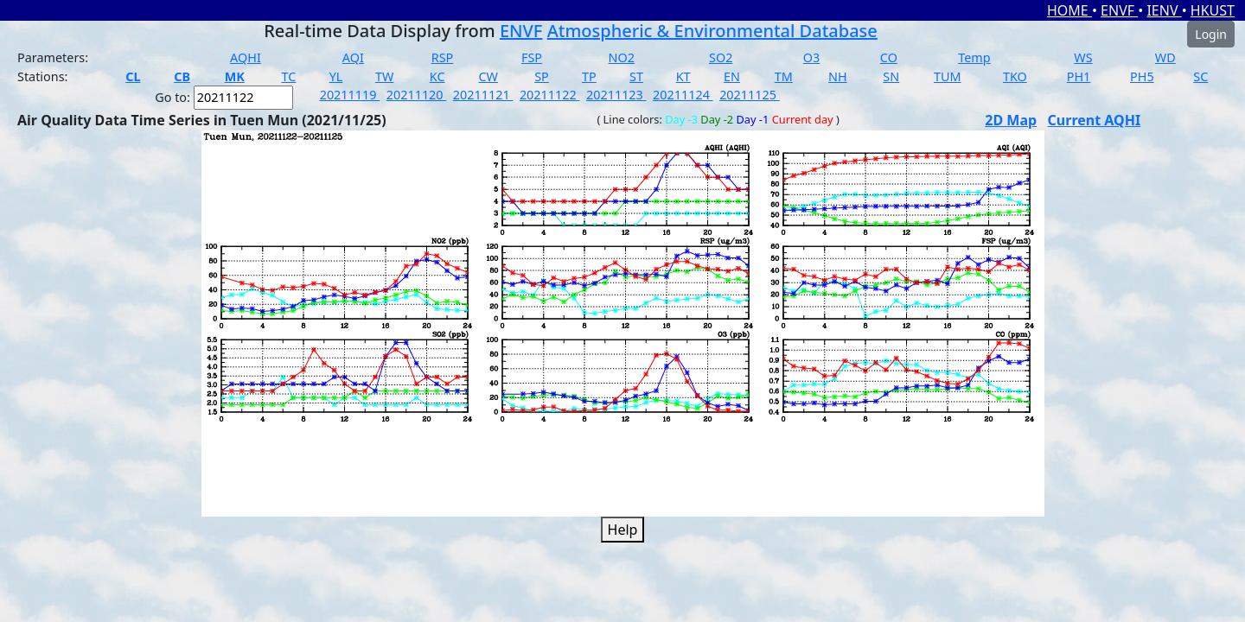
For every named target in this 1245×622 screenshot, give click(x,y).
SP (541, 76)
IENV (1163, 10)
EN (732, 76)
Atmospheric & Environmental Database (712, 30)
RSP (442, 57)
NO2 (622, 57)
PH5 (1142, 76)
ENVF (1119, 10)
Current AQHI (1094, 120)
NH (837, 76)
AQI (353, 57)
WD (1165, 57)
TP (589, 76)
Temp (974, 57)
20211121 (483, 94)
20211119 (350, 94)
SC (1200, 76)
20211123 (616, 94)
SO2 (720, 57)
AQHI (245, 57)
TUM (947, 76)
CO (888, 57)
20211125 (749, 94)
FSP (531, 57)
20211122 (550, 94)
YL (336, 76)
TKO (1015, 76)
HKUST (1213, 10)
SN (891, 76)
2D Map (1011, 120)
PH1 (1079, 76)
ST (636, 76)
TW (384, 76)
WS (1083, 57)
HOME (1069, 10)
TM (784, 76)
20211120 (416, 94)
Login (1211, 34)
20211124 (683, 94)
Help (623, 529)
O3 (811, 57)
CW (487, 76)
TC (288, 76)
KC (437, 76)
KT (683, 76)
